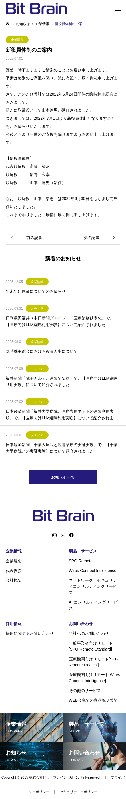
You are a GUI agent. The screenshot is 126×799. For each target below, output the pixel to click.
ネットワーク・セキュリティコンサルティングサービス (93, 586)
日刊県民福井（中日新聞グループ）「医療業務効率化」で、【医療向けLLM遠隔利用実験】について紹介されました (60, 321)
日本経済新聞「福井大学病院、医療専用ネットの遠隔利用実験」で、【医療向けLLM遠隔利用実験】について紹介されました (61, 415)
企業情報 (17, 39)
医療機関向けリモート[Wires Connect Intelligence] (94, 677)
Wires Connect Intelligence (93, 570)
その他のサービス (85, 690)
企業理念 (14, 560)
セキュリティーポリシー (78, 792)
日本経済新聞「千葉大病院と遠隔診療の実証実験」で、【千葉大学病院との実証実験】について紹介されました (62, 447)
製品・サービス (83, 551)
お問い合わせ (81, 623)
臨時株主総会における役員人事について (42, 351)
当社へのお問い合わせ (89, 633)
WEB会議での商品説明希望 (93, 700)
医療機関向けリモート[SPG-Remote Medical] (94, 662)
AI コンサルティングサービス (93, 605)
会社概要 (14, 580)
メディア (37, 308)
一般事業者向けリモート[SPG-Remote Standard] (91, 646)
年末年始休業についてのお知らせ (36, 291)
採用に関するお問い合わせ (30, 633)
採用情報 (14, 623)
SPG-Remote (81, 560)
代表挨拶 (14, 570)
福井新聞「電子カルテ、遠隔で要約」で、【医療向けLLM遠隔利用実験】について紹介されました (61, 381)
